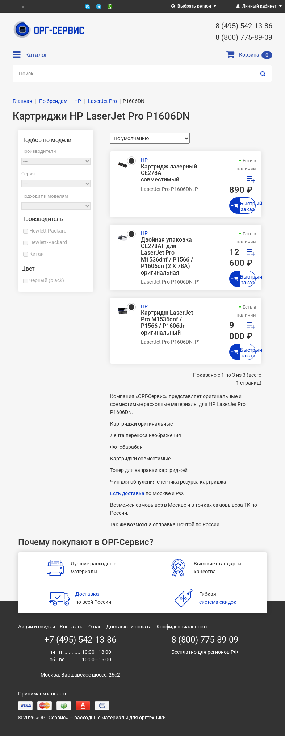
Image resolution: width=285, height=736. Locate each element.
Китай (36, 254)
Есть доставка (127, 493)
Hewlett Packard (48, 231)
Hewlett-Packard (48, 242)
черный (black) (46, 280)
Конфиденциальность (182, 627)
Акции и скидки (36, 627)
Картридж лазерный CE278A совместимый (169, 173)
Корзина (249, 55)
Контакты (72, 627)
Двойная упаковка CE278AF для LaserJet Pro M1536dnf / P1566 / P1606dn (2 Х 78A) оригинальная (167, 256)
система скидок (217, 602)
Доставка (87, 594)
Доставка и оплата (129, 627)
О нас (94, 627)
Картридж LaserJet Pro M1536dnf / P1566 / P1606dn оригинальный (167, 323)
